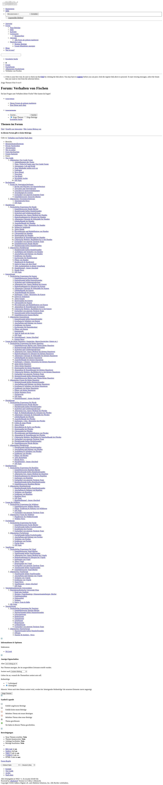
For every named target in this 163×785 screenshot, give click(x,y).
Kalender (13, 32)
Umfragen (18, 170)
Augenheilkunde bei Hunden (24, 223)
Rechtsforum (10, 182)
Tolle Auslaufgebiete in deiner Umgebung (29, 266)
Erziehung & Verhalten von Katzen (27, 321)
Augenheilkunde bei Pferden (24, 419)
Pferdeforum (10, 400)
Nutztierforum (10, 606)
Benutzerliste (19, 36)
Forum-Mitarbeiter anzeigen (24, 46)
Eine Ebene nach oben (18, 105)
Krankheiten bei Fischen (23, 529)
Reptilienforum (11, 466)
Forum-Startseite (11, 154)
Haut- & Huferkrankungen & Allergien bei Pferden (33, 413)
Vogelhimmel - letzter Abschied (25, 584)
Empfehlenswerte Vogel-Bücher (26, 551)
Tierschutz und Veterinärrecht (25, 189)
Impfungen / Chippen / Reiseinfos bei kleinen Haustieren (35, 362)
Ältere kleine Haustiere (22, 366)
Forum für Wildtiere (12, 502)
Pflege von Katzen (21, 329)
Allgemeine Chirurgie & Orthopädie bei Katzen (31, 288)
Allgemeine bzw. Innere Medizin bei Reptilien (31, 474)
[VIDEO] (8, 755)
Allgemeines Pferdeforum (19, 445)
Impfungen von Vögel (22, 559)
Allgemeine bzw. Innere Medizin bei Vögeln (30, 555)
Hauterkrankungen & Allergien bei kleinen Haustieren (34, 354)
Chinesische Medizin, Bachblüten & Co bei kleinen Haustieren (37, 372)
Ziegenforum (19, 618)
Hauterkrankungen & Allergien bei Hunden (30, 217)
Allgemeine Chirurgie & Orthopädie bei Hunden (32, 219)
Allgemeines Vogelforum (19, 572)
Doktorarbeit (19, 598)
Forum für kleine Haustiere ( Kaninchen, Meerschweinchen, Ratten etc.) (31, 341)
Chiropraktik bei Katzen (23, 303)
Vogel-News (18, 582)
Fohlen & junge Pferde (22, 423)
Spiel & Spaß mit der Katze (24, 333)
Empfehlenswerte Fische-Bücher (26, 525)
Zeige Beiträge (30, 117)
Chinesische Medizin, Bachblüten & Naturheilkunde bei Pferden (37, 437)
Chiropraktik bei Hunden (23, 233)
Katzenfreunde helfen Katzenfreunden (28, 280)
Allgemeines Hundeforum (19, 248)
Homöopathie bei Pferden (23, 429)
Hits (25, 129)
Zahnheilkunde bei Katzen (24, 290)
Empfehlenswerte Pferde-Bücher (26, 405)
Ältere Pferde (19, 425)
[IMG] (7, 753)
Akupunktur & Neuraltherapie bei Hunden (29, 237)
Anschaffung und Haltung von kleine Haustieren (32, 384)
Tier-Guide (9, 158)
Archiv (7, 773)
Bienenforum (19, 623)
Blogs (7, 48)
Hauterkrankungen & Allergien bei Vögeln (29, 557)
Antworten (18, 129)
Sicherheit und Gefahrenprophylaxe (27, 213)
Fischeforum (10, 67)
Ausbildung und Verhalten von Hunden (28, 252)
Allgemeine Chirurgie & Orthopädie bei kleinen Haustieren (36, 356)
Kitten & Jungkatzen (21, 297)
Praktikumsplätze (20, 596)
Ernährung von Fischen (22, 541)
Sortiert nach (5, 671)
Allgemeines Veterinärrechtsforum (22, 199)
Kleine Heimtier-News (22, 392)
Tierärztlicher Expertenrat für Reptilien (24, 468)
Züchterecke (18, 394)
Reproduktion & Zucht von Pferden (27, 427)
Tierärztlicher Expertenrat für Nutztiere (24, 608)
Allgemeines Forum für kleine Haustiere (24, 380)
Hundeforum (10, 205)
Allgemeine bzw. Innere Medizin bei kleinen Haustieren (34, 352)
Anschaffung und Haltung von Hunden (28, 254)
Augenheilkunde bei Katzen (24, 292)
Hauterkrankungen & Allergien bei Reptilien (30, 476)
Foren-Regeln (6, 761)
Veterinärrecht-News (21, 201)
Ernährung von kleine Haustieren (26, 388)
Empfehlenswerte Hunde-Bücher (26, 209)
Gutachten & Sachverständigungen (27, 191)
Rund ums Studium (21, 592)
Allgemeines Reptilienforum (20, 486)
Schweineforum (20, 614)
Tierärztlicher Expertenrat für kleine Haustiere (26, 343)
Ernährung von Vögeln (22, 580)
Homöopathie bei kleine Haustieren (27, 368)
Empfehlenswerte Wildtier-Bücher (26, 506)
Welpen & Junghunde (22, 227)
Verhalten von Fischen (22, 539)
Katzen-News (19, 339)
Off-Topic (18, 180)
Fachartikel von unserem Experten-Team (29, 195)
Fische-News (19, 543)
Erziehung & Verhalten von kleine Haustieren (31, 386)
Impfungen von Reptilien (23, 478)
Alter (3, 664)
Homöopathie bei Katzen (23, 301)
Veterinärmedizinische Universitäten (18, 588)
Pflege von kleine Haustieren (24, 390)
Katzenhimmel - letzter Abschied (26, 337)
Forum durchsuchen (10, 110)
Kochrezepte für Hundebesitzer (25, 258)
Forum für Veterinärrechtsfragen (21, 184)
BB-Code (8, 749)
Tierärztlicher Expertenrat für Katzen (23, 276)
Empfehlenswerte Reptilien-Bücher (27, 470)
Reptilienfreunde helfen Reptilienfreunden (29, 472)
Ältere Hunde (19, 229)
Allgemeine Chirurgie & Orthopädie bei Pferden (31, 415)
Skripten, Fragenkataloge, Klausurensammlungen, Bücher (35, 594)
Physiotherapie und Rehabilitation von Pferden (31, 433)
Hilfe (7, 11)
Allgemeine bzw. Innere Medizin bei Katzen (30, 284)
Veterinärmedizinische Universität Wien (24, 590)
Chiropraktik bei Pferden (23, 431)
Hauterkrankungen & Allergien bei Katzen (29, 286)
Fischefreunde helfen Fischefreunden (27, 527)
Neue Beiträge (15, 28)
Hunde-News (19, 270)
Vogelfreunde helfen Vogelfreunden (27, 553)
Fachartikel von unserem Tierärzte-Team (29, 241)
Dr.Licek (8, 651)
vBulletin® (14, 781)
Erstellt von (10, 129)
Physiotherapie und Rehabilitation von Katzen (31, 305)
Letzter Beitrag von (34, 129)
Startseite (8, 24)
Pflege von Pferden (21, 455)
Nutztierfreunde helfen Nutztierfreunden (29, 612)
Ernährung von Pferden (22, 453)
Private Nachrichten (12, 146)
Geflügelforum (19, 625)
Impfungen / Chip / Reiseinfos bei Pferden (29, 421)
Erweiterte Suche (11, 59)
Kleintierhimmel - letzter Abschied (27, 398)
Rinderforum (19, 616)
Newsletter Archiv (21, 178)
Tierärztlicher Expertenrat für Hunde (23, 207)
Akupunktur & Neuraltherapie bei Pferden (29, 435)
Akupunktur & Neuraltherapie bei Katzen (29, 307)
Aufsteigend (11, 683)
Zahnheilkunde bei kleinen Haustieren (28, 358)
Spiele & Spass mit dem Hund (25, 264)
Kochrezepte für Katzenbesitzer (25, 327)
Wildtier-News (19, 519)
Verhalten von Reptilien (23, 492)
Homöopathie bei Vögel (23, 563)
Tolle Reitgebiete (20, 458)
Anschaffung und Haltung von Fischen (28, 537)
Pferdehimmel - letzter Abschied (26, 462)
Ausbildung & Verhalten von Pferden (27, 451)
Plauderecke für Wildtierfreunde (26, 517)
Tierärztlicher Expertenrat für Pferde (23, 402)
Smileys (8, 751)
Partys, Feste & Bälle (22, 602)
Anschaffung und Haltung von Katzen (28, 323)
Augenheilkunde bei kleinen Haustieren (28, 360)
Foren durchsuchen (12, 152)
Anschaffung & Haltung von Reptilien (28, 490)
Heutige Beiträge (20, 44)
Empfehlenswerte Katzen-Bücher (26, 278)
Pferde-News (19, 460)
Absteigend (11, 686)
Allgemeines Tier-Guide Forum (21, 160)
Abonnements (10, 148)
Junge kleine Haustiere (22, 364)
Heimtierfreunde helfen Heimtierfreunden (29, 347)
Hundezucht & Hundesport (24, 262)
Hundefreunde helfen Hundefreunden (28, 211)
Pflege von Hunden (21, 260)
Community (14, 34)
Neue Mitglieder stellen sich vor (26, 168)
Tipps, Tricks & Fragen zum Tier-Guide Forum (31, 164)
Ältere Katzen (19, 299)
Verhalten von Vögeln (22, 578)
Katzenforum (10, 274)
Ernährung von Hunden (22, 256)
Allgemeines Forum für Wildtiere (22, 515)
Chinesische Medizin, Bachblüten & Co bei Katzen (33, 309)
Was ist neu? (9, 50)
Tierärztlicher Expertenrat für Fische (23, 523)
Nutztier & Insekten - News (24, 635)
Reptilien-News (20, 496)
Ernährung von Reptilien (23, 494)
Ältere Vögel (19, 561)
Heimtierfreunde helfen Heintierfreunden (29, 382)
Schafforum (18, 621)
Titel (2, 129)
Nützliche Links (16, 42)
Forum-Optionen (9, 98)
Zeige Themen (17, 117)
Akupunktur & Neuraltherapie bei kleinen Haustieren (33, 370)
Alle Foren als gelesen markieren (26, 40)
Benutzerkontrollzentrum (14, 144)
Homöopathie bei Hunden (23, 235)
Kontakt (8, 769)
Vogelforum (9, 547)
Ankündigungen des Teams (24, 162)
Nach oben (28, 138)
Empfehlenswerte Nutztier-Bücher (26, 610)
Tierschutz (18, 174)
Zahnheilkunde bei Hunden (24, 221)
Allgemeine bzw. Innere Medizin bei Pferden (30, 411)
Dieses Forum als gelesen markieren (23, 103)
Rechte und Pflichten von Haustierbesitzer (29, 186)
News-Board (19, 172)
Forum (7, 26)
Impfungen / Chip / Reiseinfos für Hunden (29, 225)
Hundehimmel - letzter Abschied (26, 268)
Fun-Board (18, 176)
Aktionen (13, 38)
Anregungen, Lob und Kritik (24, 166)
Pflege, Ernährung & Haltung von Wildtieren (30, 508)
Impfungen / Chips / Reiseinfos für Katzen (29, 294)
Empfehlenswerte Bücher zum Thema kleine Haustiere (34, 345)
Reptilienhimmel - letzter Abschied (27, 500)
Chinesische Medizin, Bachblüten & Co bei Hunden (33, 239)
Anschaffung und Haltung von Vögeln (28, 576)
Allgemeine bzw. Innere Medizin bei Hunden (30, 215)
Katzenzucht (19, 331)
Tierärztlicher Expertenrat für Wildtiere (24, 504)
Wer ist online (10, 150)
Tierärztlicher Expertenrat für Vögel (23, 549)
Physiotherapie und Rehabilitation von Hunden (31, 231)
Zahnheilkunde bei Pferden (24, 417)
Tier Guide (9, 771)
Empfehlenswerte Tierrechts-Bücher (27, 197)
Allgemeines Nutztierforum (20, 629)
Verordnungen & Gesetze (23, 193)
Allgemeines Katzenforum (19, 317)
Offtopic (17, 633)
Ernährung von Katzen (22, 325)
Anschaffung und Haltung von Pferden (28, 449)
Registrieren (9, 9)
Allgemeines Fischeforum (14, 69)
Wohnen (17, 600)
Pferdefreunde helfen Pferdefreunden (27, 407)
